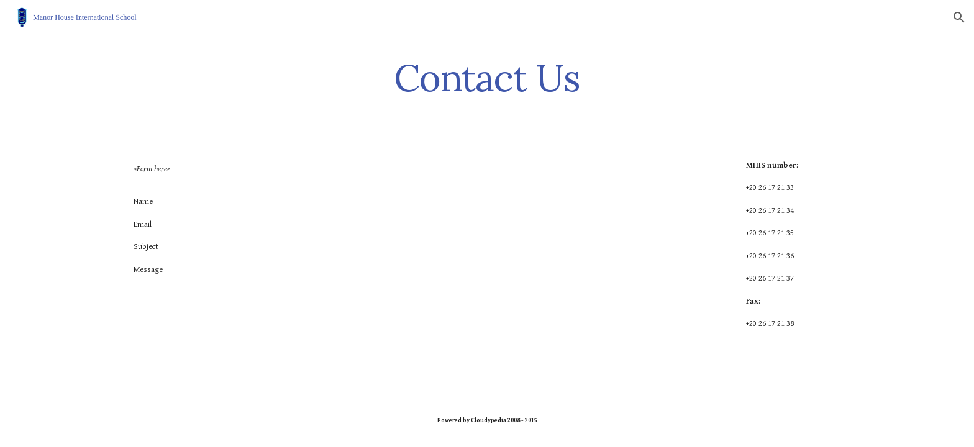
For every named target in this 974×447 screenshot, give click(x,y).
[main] (487, 77)
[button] (959, 17)
